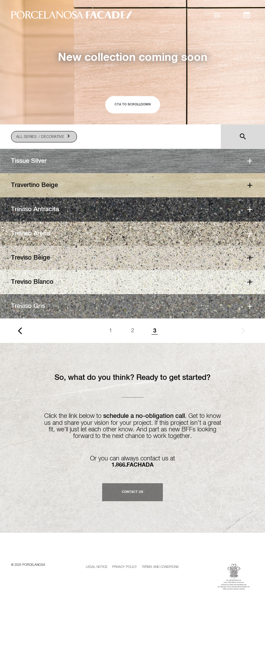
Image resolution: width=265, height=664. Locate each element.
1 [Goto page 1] (110, 331)
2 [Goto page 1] (132, 331)
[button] (217, 15)
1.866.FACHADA (132, 465)
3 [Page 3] (154, 331)
